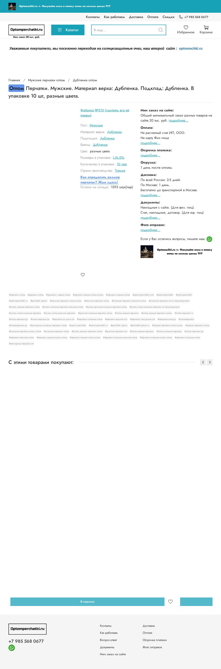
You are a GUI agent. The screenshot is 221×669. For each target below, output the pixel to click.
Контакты (93, 16)
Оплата (152, 16)
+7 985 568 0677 (193, 17)
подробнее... (178, 120)
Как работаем (114, 16)
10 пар (122, 164)
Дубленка (114, 131)
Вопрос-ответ (108, 640)
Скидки (168, 16)
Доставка (136, 16)
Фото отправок (152, 647)
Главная (14, 80)
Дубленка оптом (85, 80)
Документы (107, 647)
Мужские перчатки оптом (46, 80)
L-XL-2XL (118, 157)
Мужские (96, 125)
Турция (120, 170)
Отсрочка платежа (155, 640)
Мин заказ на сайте (113, 654)
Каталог (68, 30)
